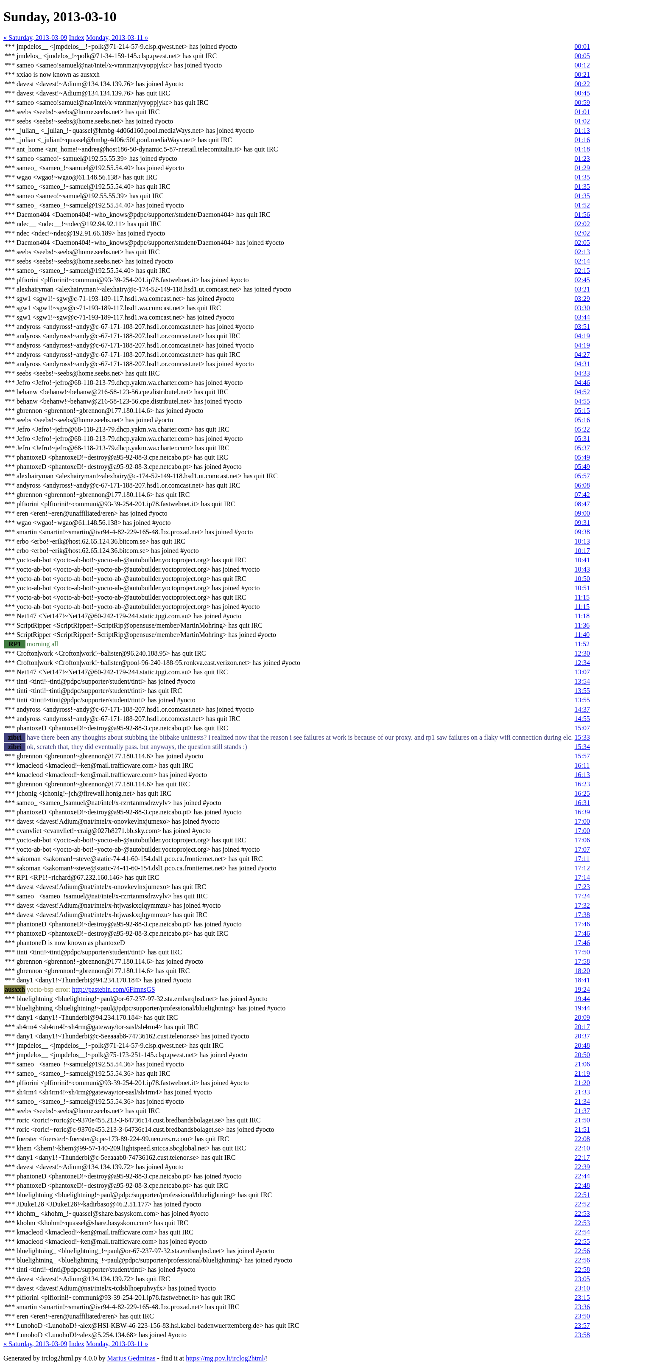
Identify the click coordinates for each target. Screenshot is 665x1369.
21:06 (582, 1064)
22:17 (582, 1157)
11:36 (582, 625)
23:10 (582, 1288)
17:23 (582, 886)
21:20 (582, 1082)
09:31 (582, 522)
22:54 (582, 1232)
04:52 (582, 392)
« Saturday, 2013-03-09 (35, 37)
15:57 (582, 756)
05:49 (582, 457)
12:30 (582, 653)
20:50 (582, 1054)
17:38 (582, 914)
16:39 (582, 812)
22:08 (582, 1138)
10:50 (582, 578)
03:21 (582, 289)
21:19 (582, 1073)
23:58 (582, 1334)
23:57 (582, 1325)
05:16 (582, 420)
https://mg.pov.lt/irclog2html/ (225, 1358)
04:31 (582, 363)
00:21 (582, 74)
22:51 (582, 1194)
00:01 (582, 46)
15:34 (582, 746)
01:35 (582, 177)
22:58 (582, 1269)
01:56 (582, 214)
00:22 (582, 83)
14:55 (582, 718)
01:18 (582, 149)
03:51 (582, 326)
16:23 (582, 784)
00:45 (582, 93)
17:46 (582, 924)
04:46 (582, 382)
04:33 (582, 373)
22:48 (582, 1185)
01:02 (582, 121)
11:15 (582, 597)
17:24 (582, 896)
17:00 (582, 821)
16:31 (582, 802)
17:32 (582, 905)
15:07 (582, 728)
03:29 (582, 298)
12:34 (582, 662)
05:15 (582, 410)
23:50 (582, 1316)
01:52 (582, 205)
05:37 (582, 448)
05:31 (582, 438)
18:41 (582, 980)
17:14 (582, 877)
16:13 (582, 774)
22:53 (582, 1213)
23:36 (582, 1306)
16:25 (582, 793)
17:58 (582, 961)
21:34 (582, 1101)
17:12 (582, 868)
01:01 (582, 111)
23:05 (582, 1278)
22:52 (582, 1204)
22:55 (582, 1241)
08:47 (582, 504)
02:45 (582, 279)
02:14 (582, 261)
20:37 (582, 1036)
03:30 (582, 307)
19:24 (582, 989)
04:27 (582, 354)
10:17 (582, 550)
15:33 (582, 737)
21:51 (582, 1129)
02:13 (582, 251)
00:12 (582, 65)
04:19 (582, 335)
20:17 (582, 1026)
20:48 (582, 1045)
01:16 (582, 139)
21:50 (582, 1120)
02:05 (582, 242)
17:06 (582, 840)
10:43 (582, 569)
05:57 (582, 476)
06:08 (582, 485)
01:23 (582, 158)
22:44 (582, 1176)
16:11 (582, 765)
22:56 (582, 1250)
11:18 (582, 616)
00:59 (582, 102)
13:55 (582, 690)
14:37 (582, 709)
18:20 (582, 970)
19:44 (582, 998)
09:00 (582, 513)
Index (76, 37)
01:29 (582, 167)
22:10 (582, 1148)
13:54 (582, 681)
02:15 (582, 270)
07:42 (582, 494)
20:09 (582, 1017)
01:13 (582, 130)
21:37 (582, 1110)
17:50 (582, 952)
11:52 (582, 644)
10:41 (582, 560)
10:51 (582, 588)
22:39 (582, 1166)
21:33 (582, 1092)
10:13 (582, 541)
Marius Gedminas (131, 1358)
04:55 (582, 401)
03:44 (582, 317)
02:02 (582, 223)
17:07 (582, 849)
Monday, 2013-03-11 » (117, 37)
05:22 (582, 429)
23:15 (582, 1297)
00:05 (582, 55)
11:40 (582, 634)
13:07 (582, 672)
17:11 (582, 858)
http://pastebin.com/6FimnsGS (113, 989)
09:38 (582, 532)
